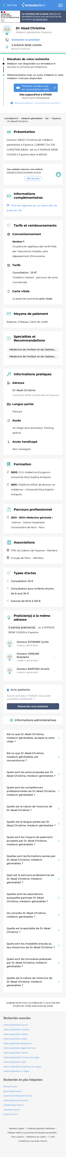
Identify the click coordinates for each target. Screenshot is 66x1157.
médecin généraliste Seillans (16, 1034)
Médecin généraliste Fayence (33, 32)
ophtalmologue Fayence (14, 1105)
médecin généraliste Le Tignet (16, 1071)
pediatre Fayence (11, 1114)
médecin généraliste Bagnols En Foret (20, 1048)
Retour (12, 5)
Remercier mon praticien (33, 706)
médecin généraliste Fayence (16, 1025)
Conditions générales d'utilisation (41, 1128)
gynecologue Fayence (13, 1091)
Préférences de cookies (36, 1137)
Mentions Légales (16, 1128)
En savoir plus (40, 19)
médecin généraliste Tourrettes (16, 1029)
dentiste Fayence (11, 1086)
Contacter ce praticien (22, 40)
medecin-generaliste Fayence (16, 1100)
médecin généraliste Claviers (16, 1052)
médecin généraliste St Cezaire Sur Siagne (21, 1057)
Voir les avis (33, 178)
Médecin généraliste (31, 118)
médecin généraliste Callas (15, 1062)
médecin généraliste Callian (15, 1039)
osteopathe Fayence (12, 1109)
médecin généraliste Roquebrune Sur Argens (22, 1066)
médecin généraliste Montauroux (17, 1043)
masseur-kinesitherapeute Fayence (18, 1095)
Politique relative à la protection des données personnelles (32, 1132)
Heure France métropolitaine (36, 95)
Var (47, 118)
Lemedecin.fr (11, 118)
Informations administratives (33, 720)
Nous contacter (17, 1137)
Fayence (56, 118)
